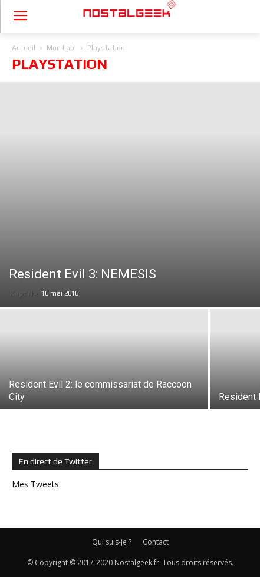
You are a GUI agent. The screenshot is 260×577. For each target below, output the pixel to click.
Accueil (23, 48)
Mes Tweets (35, 484)
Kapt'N (21, 292)
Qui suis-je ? (111, 542)
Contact (156, 542)
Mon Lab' (61, 48)
